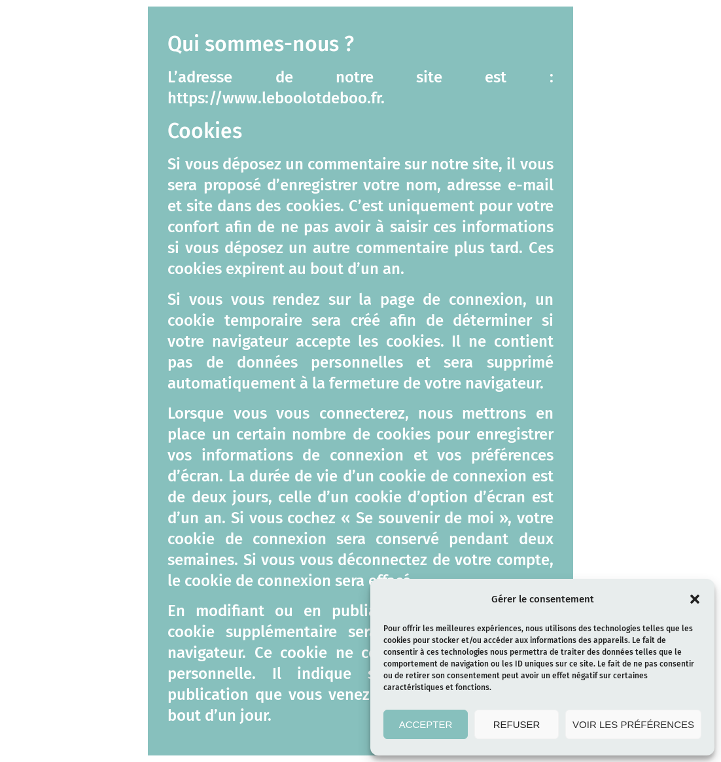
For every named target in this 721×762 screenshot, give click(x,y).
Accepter (426, 724)
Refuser (516, 724)
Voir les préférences (633, 724)
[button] (694, 599)
